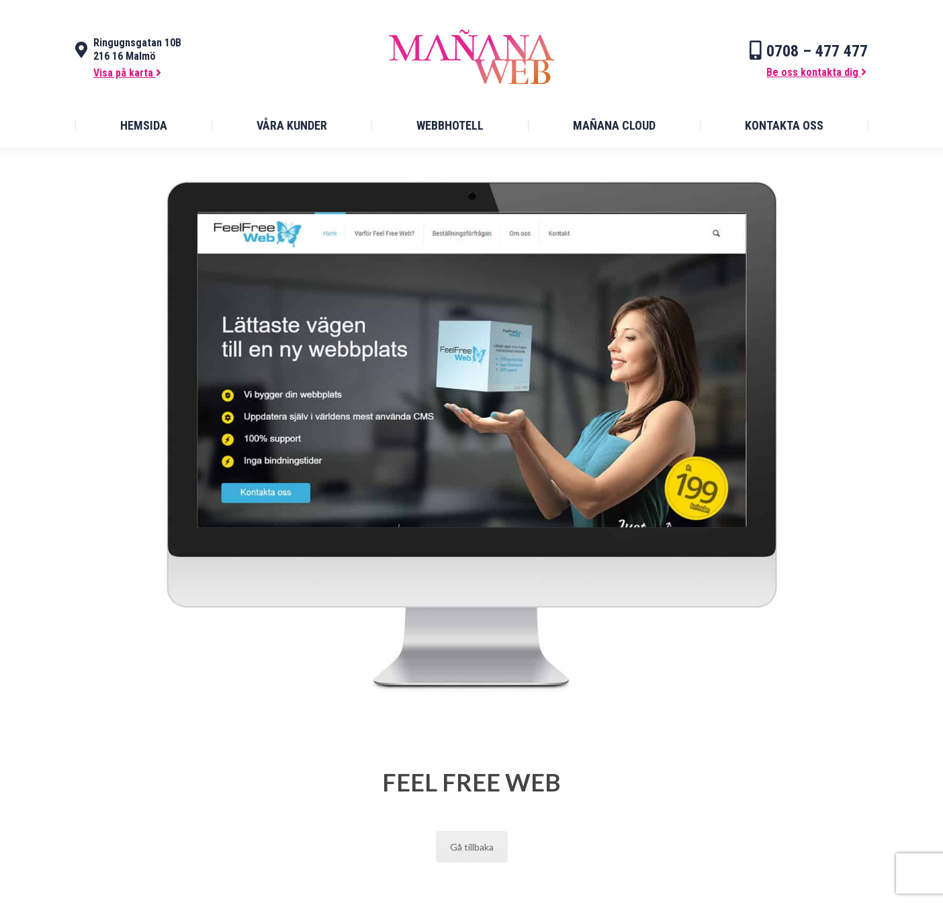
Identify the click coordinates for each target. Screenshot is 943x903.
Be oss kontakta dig (816, 72)
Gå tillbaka (472, 847)
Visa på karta (127, 73)
